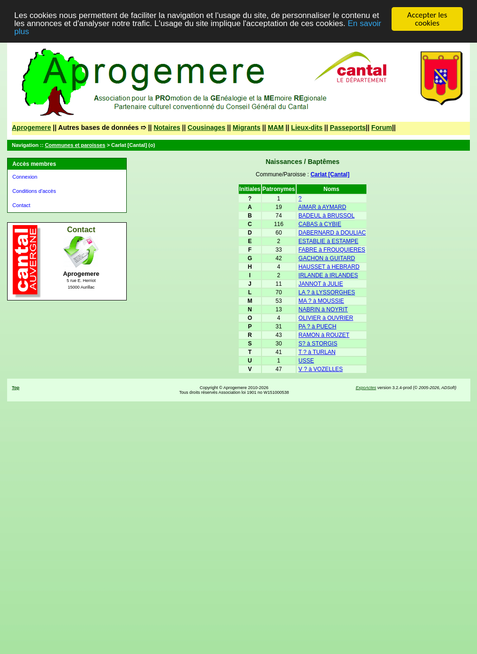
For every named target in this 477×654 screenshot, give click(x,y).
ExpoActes (365, 387)
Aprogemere (31, 127)
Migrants (246, 127)
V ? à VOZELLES (321, 369)
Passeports (347, 127)
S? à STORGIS (318, 343)
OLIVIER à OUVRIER (326, 318)
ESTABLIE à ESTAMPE (328, 241)
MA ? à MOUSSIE (321, 301)
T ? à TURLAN (317, 352)
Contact (21, 205)
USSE (306, 360)
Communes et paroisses (75, 145)
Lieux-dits (306, 127)
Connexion (24, 177)
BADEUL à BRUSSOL (327, 215)
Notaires (167, 127)
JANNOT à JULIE (321, 284)
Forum (381, 127)
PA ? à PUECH (318, 326)
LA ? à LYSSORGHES (327, 292)
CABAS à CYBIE (320, 224)
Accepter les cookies (427, 19)
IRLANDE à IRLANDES (328, 275)
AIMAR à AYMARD (322, 207)
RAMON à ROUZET (324, 335)
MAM (275, 127)
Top (15, 387)
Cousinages (206, 127)
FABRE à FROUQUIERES (332, 249)
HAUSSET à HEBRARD (329, 266)
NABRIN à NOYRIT (323, 309)
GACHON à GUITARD (327, 258)
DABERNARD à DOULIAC (332, 232)
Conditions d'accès (34, 191)
